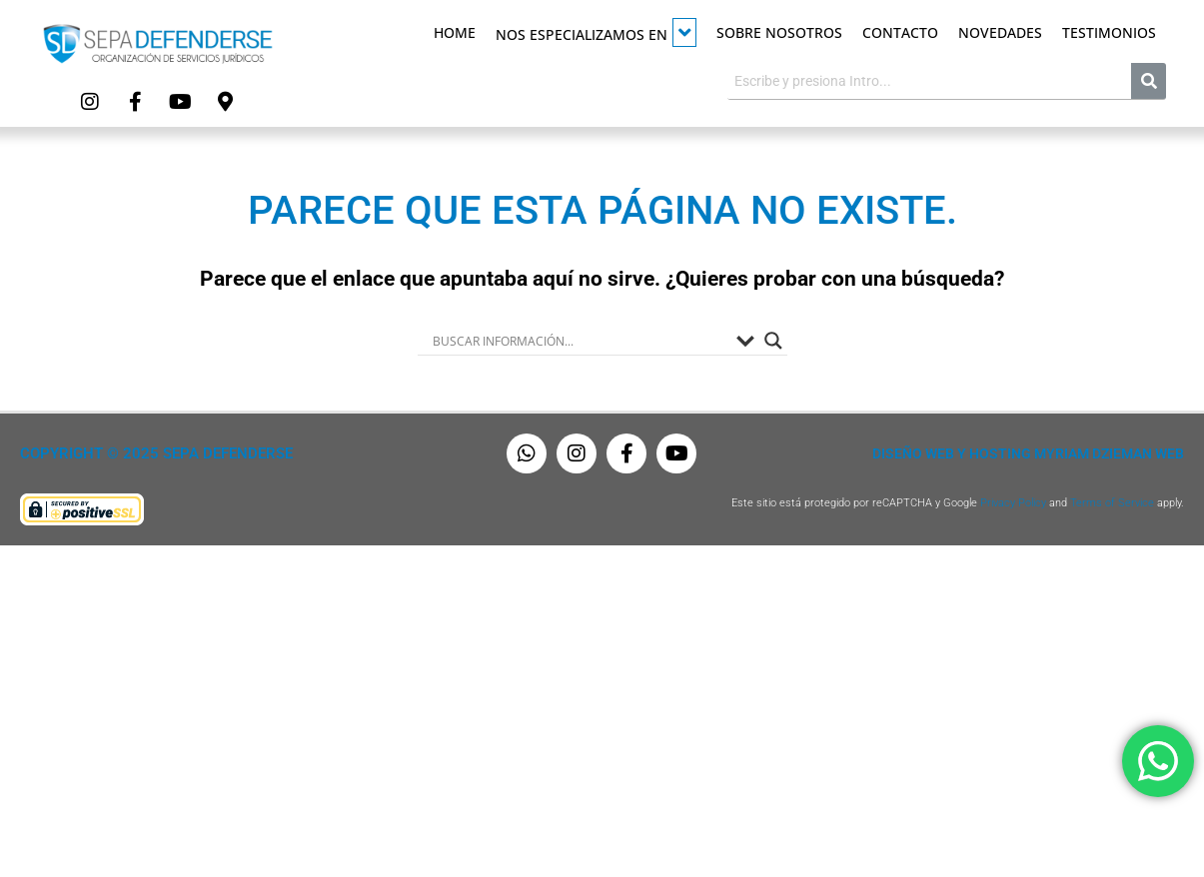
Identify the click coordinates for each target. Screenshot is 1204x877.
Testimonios (1109, 32)
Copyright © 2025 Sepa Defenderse (156, 453)
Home (455, 32)
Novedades (1000, 32)
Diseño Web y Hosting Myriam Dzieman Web (1028, 453)
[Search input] (579, 341)
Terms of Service (1112, 502)
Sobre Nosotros (779, 32)
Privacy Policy (1013, 502)
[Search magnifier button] (773, 341)
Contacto (900, 32)
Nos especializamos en (596, 32)
